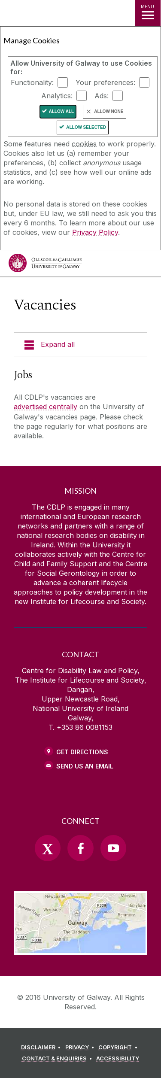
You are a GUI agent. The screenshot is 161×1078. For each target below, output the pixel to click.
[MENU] (148, 13)
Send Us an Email (84, 766)
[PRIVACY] (81, 1047)
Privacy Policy (95, 232)
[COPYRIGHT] (119, 1047)
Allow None (108, 111)
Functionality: (32, 82)
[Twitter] (48, 848)
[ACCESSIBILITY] (117, 1058)
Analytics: (57, 95)
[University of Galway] (45, 265)
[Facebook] (80, 848)
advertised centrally (45, 406)
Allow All (61, 111)
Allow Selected (86, 127)
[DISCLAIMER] (42, 1047)
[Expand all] (80, 344)
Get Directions (82, 752)
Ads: (101, 95)
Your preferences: (105, 82)
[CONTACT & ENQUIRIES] (58, 1058)
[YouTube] (113, 848)
